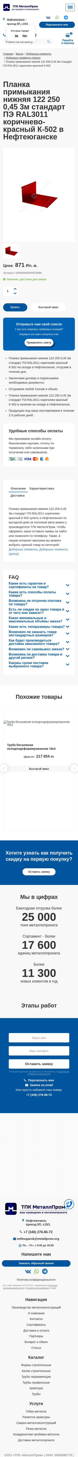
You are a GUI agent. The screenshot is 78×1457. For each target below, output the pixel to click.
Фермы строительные (36, 1365)
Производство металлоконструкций (36, 1307)
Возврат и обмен (36, 1342)
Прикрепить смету (39, 342)
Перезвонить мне (39, 1080)
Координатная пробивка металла (36, 1434)
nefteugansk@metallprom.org (38, 1239)
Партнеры (36, 1336)
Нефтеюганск (17, 19)
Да (16, 35)
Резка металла (36, 1428)
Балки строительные (36, 1371)
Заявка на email (39, 1085)
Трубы (36, 1394)
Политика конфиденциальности (36, 1279)
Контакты (36, 1319)
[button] (74, 768)
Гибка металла (36, 1411)
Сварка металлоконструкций (36, 1423)
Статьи (36, 1347)
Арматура (36, 1388)
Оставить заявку (39, 871)
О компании (36, 1313)
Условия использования (37, 1288)
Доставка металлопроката (36, 1440)
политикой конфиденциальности (48, 1072)
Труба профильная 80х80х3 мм (30, 745)
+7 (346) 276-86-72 (39, 1094)
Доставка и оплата (36, 1330)
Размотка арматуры (36, 1417)
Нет (25, 35)
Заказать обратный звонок (36, 1263)
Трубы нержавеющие (36, 1376)
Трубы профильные (36, 1382)
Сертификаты (36, 1324)
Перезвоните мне (57, 24)
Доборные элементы (23, 549)
